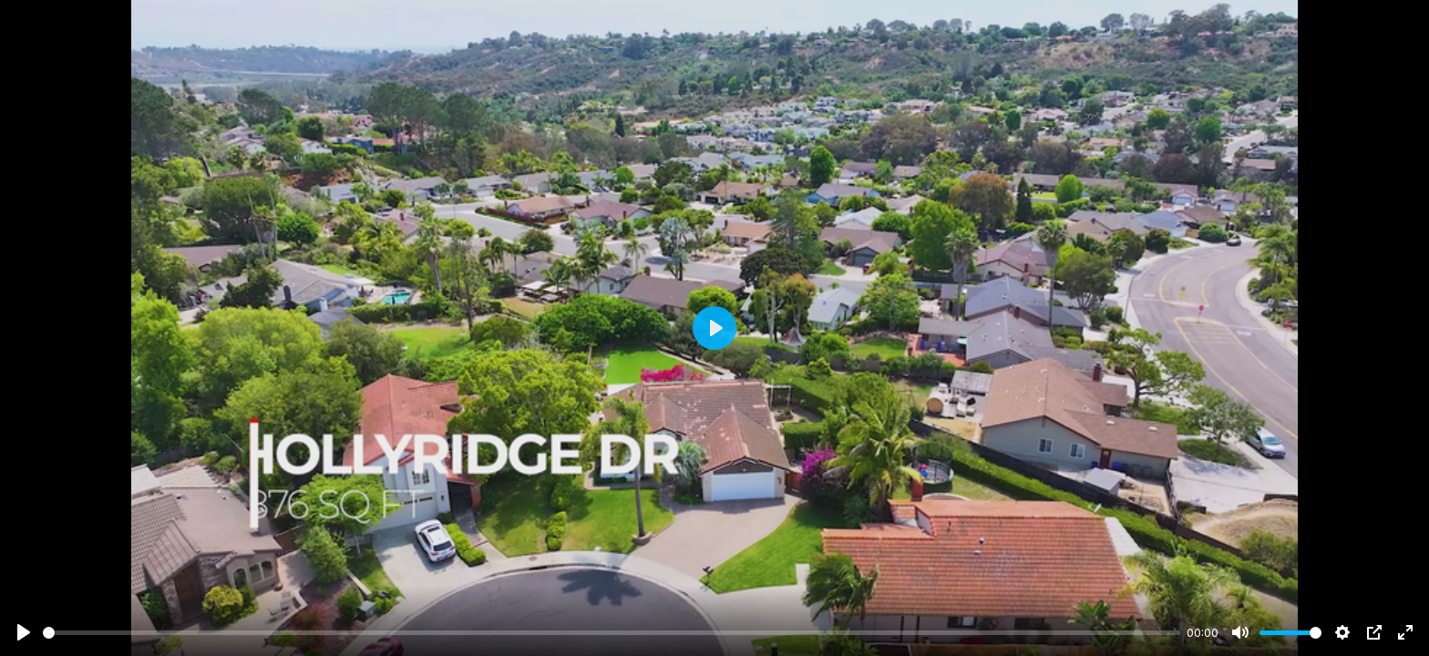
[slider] (611, 632)
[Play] (23, 632)
